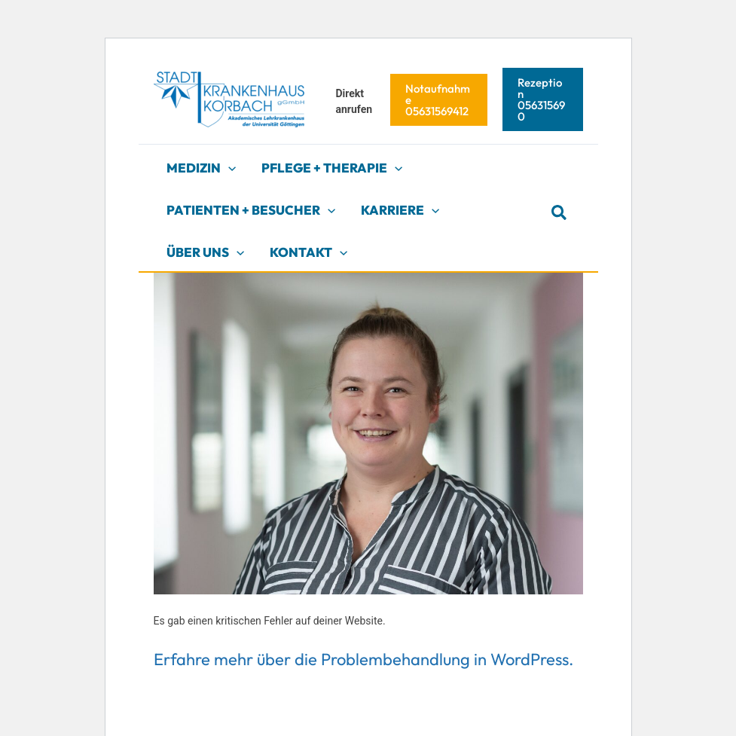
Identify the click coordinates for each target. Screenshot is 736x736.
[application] (228, 168)
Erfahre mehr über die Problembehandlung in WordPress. (363, 659)
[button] (438, 100)
